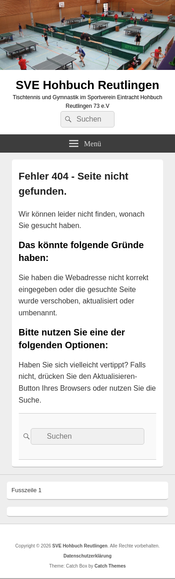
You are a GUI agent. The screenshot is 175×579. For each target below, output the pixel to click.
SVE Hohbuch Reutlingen (87, 85)
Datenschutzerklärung (87, 555)
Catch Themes (110, 565)
